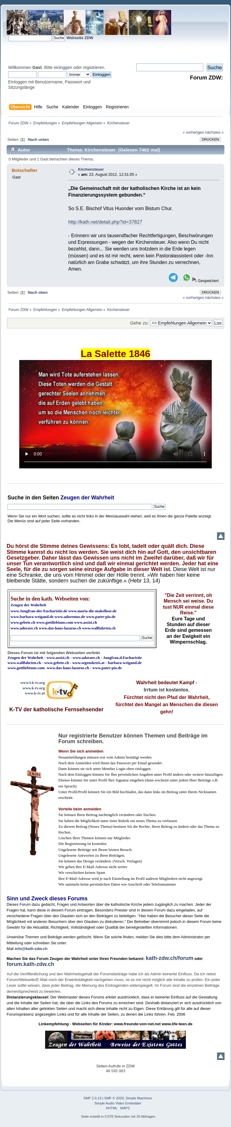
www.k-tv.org (34, 688)
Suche (16, 498)
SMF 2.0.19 (93, 1098)
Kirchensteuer (91, 169)
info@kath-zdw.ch (31, 948)
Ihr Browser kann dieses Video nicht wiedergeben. (115, 414)
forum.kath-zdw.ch (30, 964)
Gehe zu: (139, 322)
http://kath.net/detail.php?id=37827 (105, 222)
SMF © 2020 (114, 1098)
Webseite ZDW (79, 38)
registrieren (93, 67)
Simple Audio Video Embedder (117, 1103)
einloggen (63, 67)
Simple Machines (139, 1098)
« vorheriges (193, 132)
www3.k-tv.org (32, 682)
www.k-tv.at (35, 693)
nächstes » (214, 132)
